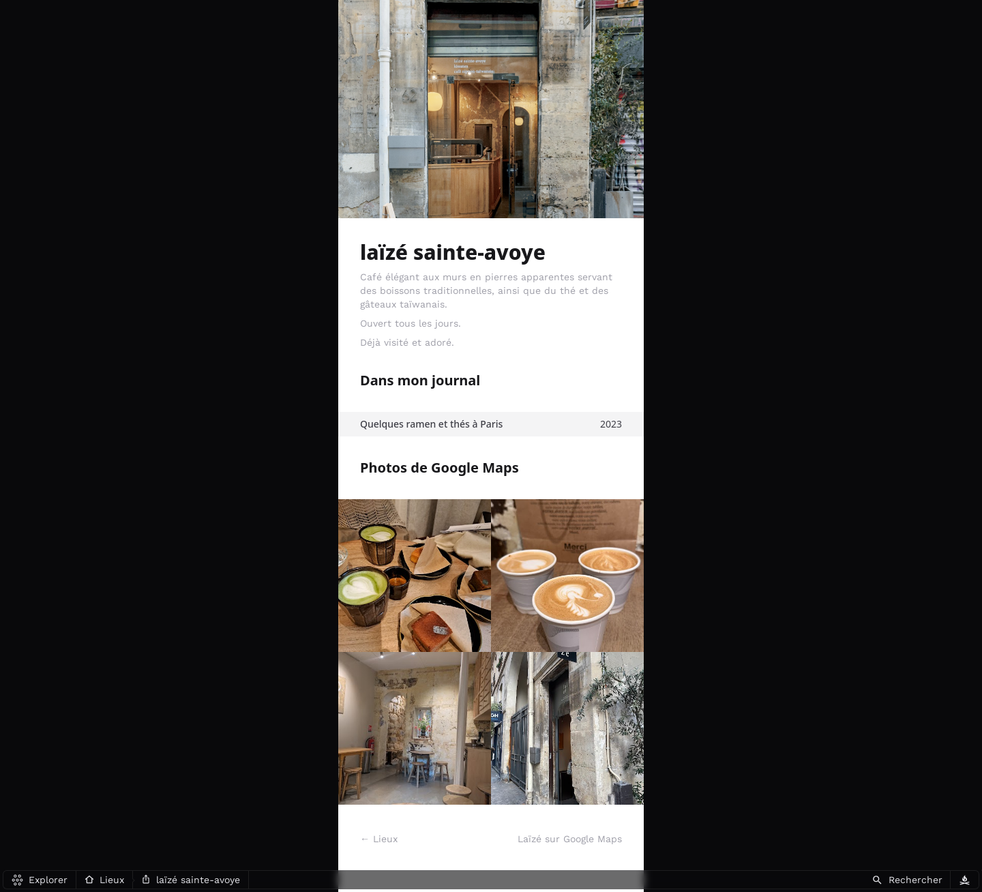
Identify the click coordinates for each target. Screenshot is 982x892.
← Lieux (379, 838)
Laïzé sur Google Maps (570, 838)
